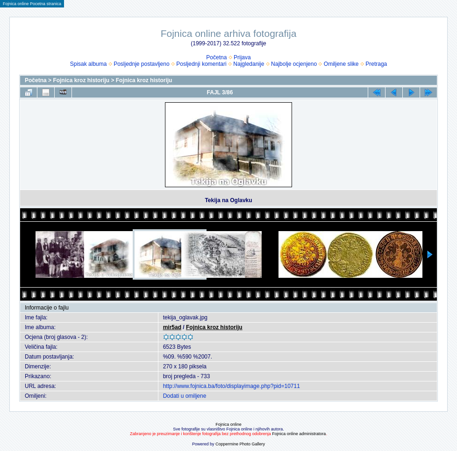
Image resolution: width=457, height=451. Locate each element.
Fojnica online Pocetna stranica (32, 3)
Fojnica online (228, 424)
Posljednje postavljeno (141, 64)
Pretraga (376, 64)
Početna (216, 57)
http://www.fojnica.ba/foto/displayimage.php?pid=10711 (231, 386)
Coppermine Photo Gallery (240, 444)
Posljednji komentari (201, 64)
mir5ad (172, 327)
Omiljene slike (341, 64)
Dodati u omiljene (185, 396)
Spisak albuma (88, 64)
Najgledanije (248, 64)
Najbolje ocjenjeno (294, 64)
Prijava (242, 57)
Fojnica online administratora (299, 433)
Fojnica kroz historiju (81, 80)
